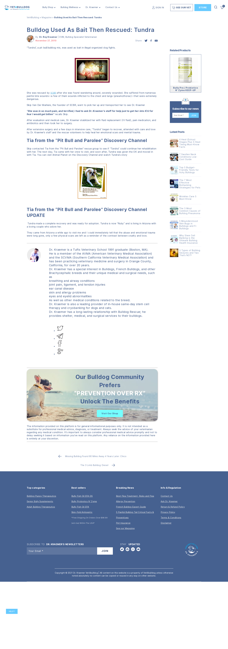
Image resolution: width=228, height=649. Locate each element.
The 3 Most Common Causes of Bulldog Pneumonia (189, 211)
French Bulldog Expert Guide (131, 506)
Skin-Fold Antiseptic (81, 512)
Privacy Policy (168, 512)
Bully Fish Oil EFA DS (82, 496)
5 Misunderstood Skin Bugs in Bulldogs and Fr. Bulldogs (188, 225)
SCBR (53, 93)
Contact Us (111, 7)
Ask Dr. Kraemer (169, 501)
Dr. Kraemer (92, 7)
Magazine (47, 17)
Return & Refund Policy (173, 506)
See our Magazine (125, 528)
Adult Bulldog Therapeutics (41, 506)
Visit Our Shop (109, 413)
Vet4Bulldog (33, 17)
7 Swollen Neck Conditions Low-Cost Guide (188, 157)
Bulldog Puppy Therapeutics (41, 496)
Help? (12, 611)
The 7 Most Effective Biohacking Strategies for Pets (189, 184)
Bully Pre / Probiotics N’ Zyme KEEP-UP (185, 89)
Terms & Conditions (171, 517)
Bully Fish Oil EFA (80, 506)
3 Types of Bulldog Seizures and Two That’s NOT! (189, 252)
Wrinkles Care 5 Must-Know (187, 197)
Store (203, 7)
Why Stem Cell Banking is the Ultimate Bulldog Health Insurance (188, 239)
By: (46, 37)
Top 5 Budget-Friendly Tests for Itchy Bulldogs (189, 170)
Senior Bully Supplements (40, 501)
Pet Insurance (123, 523)
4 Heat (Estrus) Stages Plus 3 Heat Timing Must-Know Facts (189, 143)
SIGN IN (160, 7)
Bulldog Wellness (69, 7)
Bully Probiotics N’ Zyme (84, 501)
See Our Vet (181, 7)
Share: (138, 40)
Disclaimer (166, 523)
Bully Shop (47, 7)
